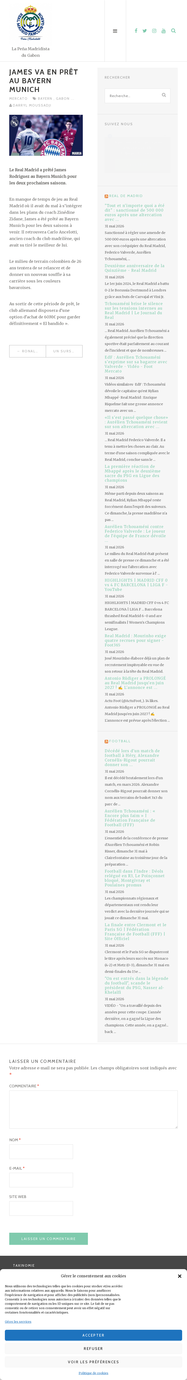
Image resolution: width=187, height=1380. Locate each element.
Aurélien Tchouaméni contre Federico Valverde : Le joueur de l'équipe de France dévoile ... (135, 533)
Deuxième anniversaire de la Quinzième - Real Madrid (135, 268)
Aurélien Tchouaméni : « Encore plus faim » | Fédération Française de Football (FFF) (130, 818)
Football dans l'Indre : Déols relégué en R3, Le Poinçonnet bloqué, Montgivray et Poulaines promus (135, 878)
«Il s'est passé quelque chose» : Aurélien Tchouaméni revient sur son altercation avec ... (136, 422)
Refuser (93, 1349)
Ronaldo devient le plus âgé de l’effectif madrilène (34, 351)
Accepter (93, 1335)
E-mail (17, 1175)
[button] (179, 1276)
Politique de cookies (93, 1373)
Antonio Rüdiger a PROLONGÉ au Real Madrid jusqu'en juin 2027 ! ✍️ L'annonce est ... (135, 683)
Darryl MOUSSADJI (32, 105)
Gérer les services (18, 1321)
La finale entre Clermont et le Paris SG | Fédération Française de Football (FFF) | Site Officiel (136, 932)
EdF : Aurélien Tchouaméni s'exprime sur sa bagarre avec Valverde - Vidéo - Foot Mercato (136, 364)
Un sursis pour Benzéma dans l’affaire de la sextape (67, 351)
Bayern (46, 98)
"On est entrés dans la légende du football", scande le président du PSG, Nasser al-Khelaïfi (136, 985)
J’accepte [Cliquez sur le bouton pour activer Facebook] (137, 165)
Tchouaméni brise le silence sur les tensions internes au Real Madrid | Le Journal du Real (134, 310)
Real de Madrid (126, 196)
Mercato (18, 98)
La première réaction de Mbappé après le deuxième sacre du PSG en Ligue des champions (133, 473)
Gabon (63, 98)
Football (120, 741)
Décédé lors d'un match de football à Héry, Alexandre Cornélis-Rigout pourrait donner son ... (132, 758)
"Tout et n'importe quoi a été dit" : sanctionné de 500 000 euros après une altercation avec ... (135, 212)
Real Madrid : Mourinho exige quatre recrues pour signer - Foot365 (135, 640)
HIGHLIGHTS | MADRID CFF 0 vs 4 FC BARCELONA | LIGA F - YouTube (136, 585)
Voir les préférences (93, 1362)
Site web (17, 1203)
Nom (15, 1147)
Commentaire (24, 1086)
